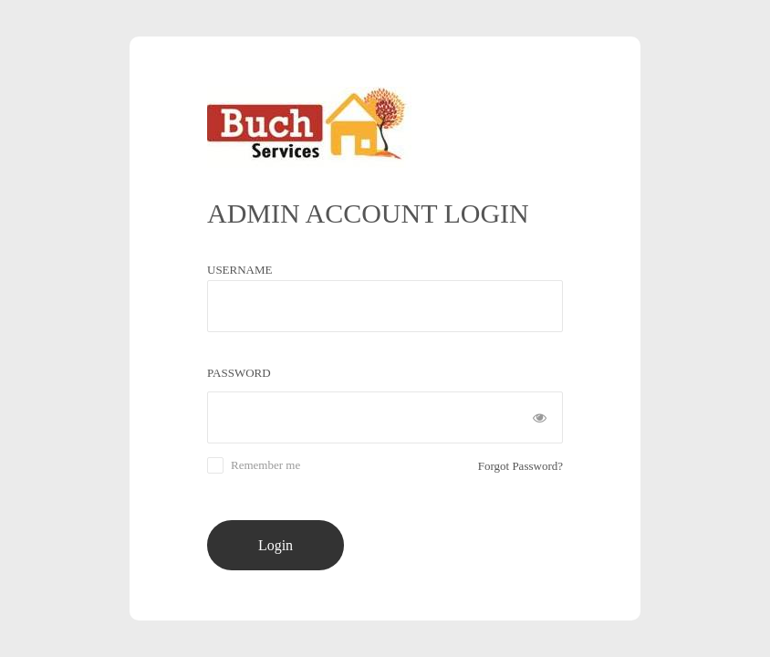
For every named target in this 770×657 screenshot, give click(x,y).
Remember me (265, 465)
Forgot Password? (520, 466)
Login (275, 545)
